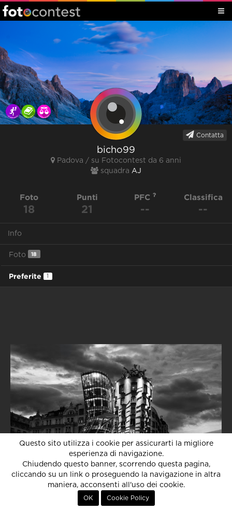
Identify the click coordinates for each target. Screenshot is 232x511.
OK (88, 498)
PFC (145, 197)
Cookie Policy (128, 498)
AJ (136, 171)
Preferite (30, 276)
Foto (24, 254)
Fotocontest (41, 11)
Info (15, 233)
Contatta (205, 135)
